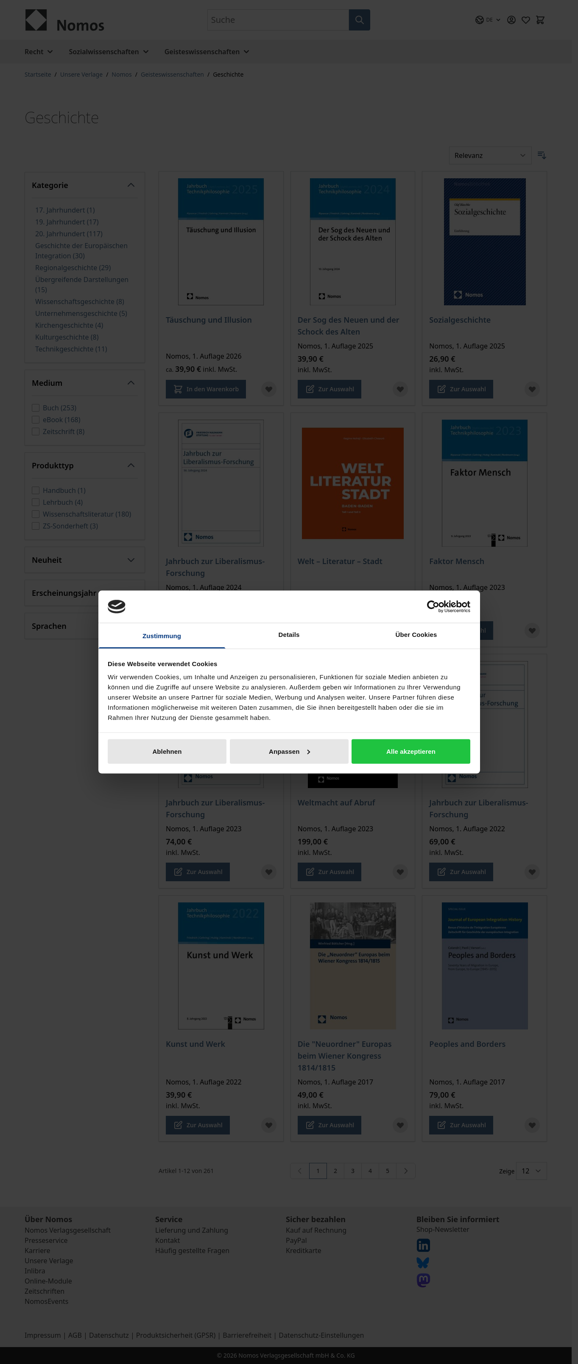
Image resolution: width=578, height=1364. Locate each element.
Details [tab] (289, 634)
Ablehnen (166, 751)
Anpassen (289, 751)
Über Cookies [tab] (416, 634)
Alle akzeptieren (411, 751)
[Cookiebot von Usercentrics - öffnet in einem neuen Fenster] (433, 606)
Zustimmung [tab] (161, 635)
